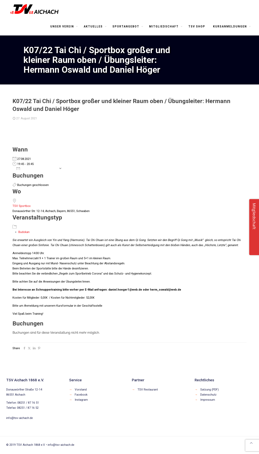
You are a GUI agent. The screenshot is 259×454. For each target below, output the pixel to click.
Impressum (207, 399)
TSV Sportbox (22, 206)
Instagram (81, 399)
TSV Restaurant (148, 389)
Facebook (81, 394)
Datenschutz (208, 394)
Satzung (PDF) (209, 389)
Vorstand (81, 389)
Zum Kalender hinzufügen (36, 168)
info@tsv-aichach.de (19, 418)
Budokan (24, 232)
